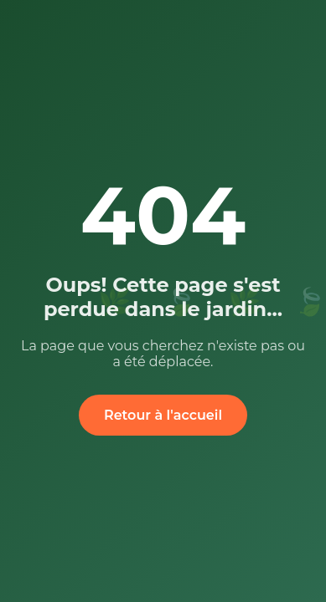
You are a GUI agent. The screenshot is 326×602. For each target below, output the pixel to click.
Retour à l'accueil (163, 415)
